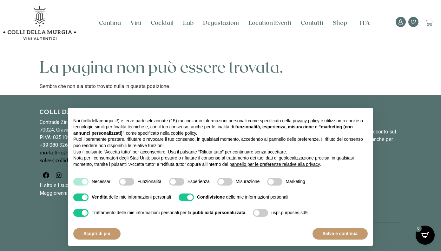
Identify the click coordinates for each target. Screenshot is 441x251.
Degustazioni (221, 23)
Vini (135, 23)
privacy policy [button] (306, 120)
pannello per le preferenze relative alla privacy (274, 164)
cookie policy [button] (183, 133)
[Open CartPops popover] (425, 235)
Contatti (312, 23)
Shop (341, 23)
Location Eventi (269, 23)
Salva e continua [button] (340, 233)
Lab (188, 23)
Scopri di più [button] (96, 233)
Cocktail (162, 23)
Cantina (110, 23)
